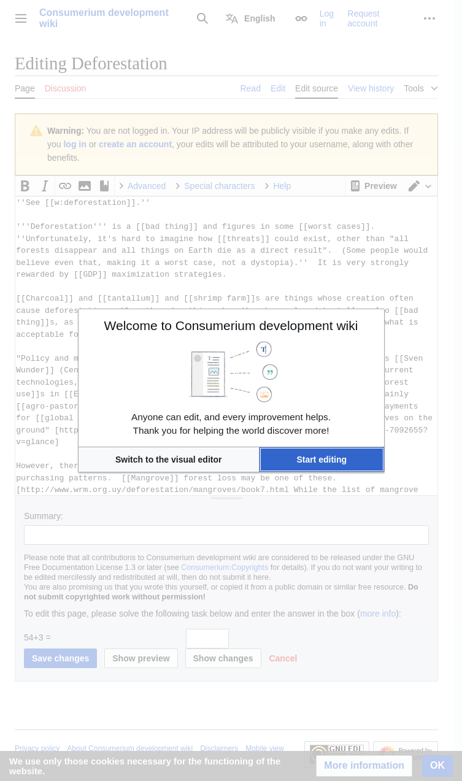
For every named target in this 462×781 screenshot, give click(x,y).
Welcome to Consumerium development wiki (231, 325)
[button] (169, 459)
